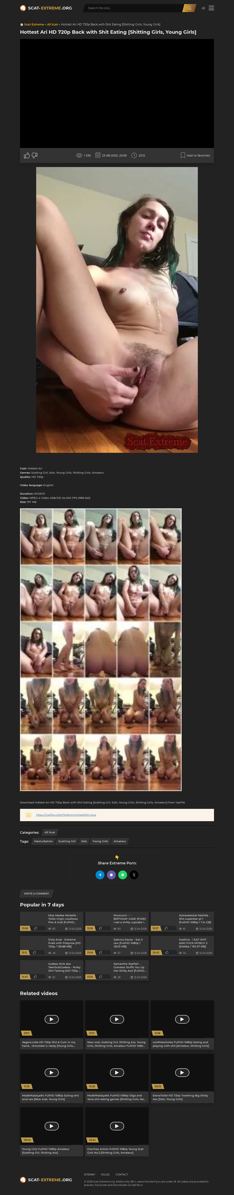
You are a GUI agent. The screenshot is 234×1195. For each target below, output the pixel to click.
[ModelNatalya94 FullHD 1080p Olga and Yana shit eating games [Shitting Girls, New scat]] (117, 1078)
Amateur (120, 841)
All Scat (52, 24)
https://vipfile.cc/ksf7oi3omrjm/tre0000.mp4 (66, 815)
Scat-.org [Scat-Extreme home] (50, 8)
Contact (122, 1174)
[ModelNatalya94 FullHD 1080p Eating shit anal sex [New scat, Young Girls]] (51, 1078)
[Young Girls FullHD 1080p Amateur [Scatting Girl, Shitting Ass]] (51, 1131)
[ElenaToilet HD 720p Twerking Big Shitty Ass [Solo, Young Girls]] (182, 1078)
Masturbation (43, 841)
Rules (105, 1174)
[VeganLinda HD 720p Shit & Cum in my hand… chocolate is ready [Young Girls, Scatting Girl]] (51, 1025)
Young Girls (100, 841)
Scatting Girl (67, 841)
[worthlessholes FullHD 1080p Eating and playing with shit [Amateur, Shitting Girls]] (182, 1025)
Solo (84, 841)
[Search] (189, 8)
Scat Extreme (34, 24)
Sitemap (89, 1174)
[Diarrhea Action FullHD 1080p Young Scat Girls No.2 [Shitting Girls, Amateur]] (117, 1131)
